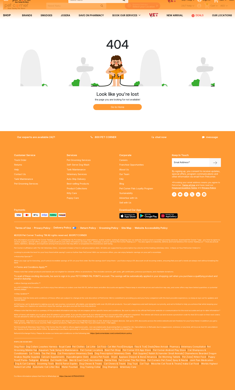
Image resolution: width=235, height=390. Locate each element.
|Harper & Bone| (137, 356)
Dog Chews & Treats (90, 363)
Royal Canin (65, 346)
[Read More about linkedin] (198, 194)
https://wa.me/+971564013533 (71, 376)
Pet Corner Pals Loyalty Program (136, 188)
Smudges (46, 15)
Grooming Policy (108, 227)
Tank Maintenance (23, 179)
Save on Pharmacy (91, 15)
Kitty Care (72, 193)
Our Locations (222, 15)
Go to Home (117, 107)
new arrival (175, 15)
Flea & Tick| (141, 346)
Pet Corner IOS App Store (137, 350)
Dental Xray (111, 360)
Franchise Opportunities (131, 164)
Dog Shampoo (110, 366)
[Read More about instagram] (186, 194)
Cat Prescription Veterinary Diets (75, 353)
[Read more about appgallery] (169, 216)
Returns (18, 164)
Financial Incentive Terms (184, 188)
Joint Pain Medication (201, 360)
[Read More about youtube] (180, 194)
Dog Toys (132, 363)
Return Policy (88, 227)
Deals (198, 15)
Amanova (152, 356)
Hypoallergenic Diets (77, 356)
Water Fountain (70, 366)
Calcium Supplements (53, 356)
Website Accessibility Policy (151, 227)
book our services (126, 15)
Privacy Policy (209, 188)
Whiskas (44, 360)
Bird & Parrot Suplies (66, 363)
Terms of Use (188, 185)
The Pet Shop (48, 353)
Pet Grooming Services (26, 183)
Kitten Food (200, 356)
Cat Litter (91, 346)
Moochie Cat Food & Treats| (166, 363)
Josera (65, 15)
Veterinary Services (77, 174)
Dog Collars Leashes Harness (42, 346)
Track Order (20, 160)
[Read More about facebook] (174, 194)
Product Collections (77, 188)
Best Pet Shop (113, 350)
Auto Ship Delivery (76, 179)
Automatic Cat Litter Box (46, 366)
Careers (123, 160)
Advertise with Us (128, 198)
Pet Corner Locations (91, 350)
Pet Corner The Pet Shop (132, 360)
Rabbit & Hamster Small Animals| (167, 353)
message (210, 137)
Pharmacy (174, 346)
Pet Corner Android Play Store (169, 350)
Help (16, 169)
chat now (159, 137)
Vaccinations (96, 360)
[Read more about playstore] (149, 216)
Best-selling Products (78, 183)
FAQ (121, 179)
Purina (24, 360)
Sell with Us (125, 202)
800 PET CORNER (103, 137)
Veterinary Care (128, 366)
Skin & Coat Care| (79, 360)
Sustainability (126, 193)
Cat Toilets (34, 353)
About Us (124, 169)
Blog (121, 183)
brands (27, 15)
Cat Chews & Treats (115, 363)
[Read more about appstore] (128, 216)
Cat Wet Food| (115, 346)
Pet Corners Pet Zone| (159, 360)
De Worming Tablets (170, 356)
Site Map (126, 227)
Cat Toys (145, 363)
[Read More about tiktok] (204, 194)
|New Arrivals (161, 346)
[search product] (102, 5)
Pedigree (33, 360)
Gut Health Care (59, 360)
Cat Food (102, 346)
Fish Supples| (140, 353)
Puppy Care (73, 198)
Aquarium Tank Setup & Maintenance (59, 350)
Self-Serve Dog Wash (78, 164)
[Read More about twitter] (192, 194)
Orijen (114, 356)
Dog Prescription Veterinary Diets (113, 353)
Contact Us (20, 174)
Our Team (124, 174)
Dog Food (19, 346)
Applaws (123, 356)
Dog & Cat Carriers (25, 363)
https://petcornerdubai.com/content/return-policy (111, 333)
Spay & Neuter (180, 360)
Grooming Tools (45, 363)
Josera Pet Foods (100, 356)
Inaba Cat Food (191, 363)
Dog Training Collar (89, 366)
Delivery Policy (65, 227)
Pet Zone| (187, 356)
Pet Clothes (78, 346)
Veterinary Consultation (193, 346)
